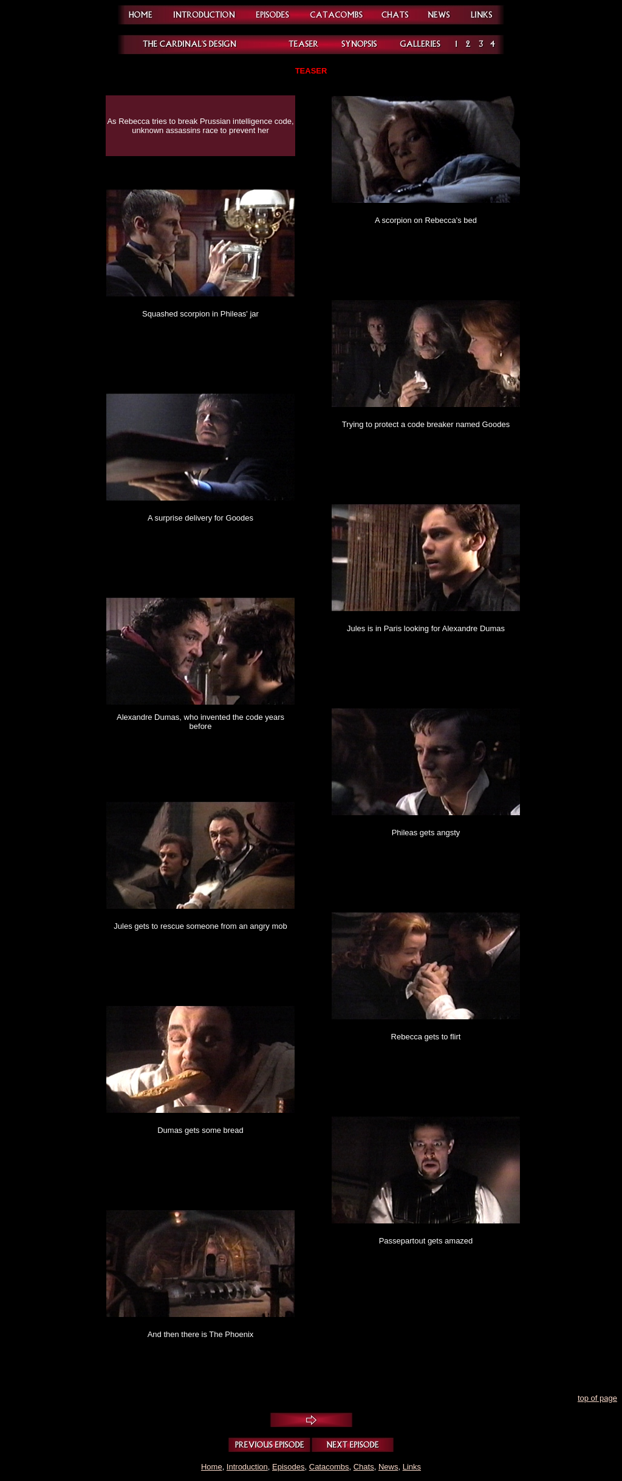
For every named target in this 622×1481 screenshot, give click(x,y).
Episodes (288, 1466)
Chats (364, 1466)
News (388, 1466)
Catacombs (329, 1466)
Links (412, 1466)
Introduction (247, 1466)
